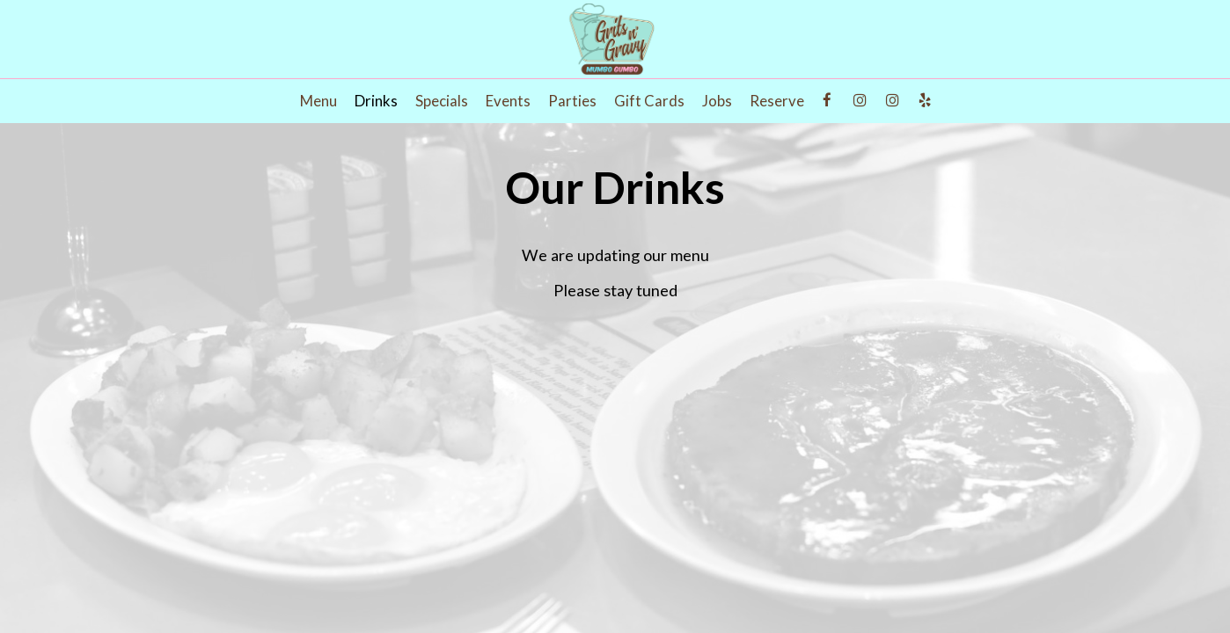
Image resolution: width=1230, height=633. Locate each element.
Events (508, 101)
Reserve (777, 101)
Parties (572, 101)
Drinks (376, 101)
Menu (318, 101)
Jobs (717, 101)
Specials (441, 101)
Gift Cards (649, 101)
